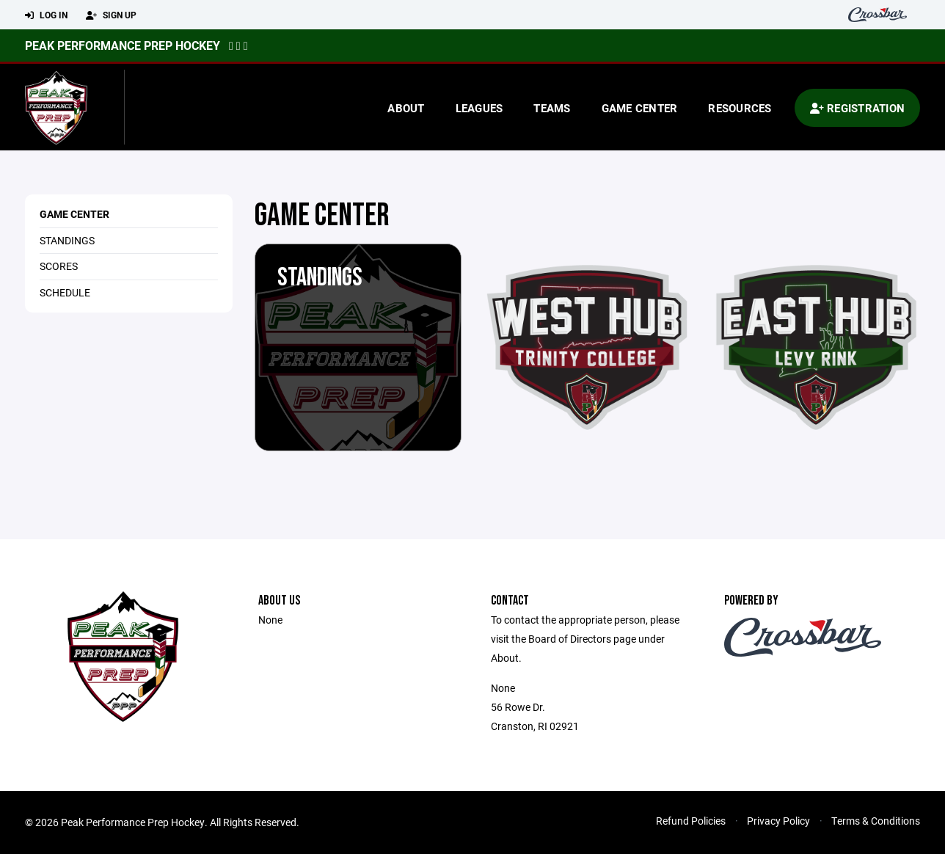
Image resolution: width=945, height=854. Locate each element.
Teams (551, 108)
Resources (739, 108)
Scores (59, 266)
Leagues (479, 108)
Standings (67, 240)
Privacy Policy (778, 821)
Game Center (640, 108)
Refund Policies (691, 821)
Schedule (65, 292)
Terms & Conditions (875, 821)
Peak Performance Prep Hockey (122, 45)
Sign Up (111, 15)
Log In (46, 15)
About (405, 108)
